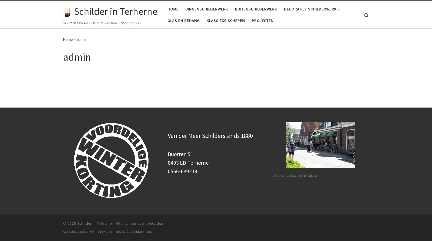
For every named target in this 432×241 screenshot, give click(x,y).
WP (92, 232)
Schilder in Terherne (94, 223)
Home (68, 39)
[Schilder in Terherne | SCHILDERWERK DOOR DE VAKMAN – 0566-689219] (67, 11)
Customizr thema (139, 232)
